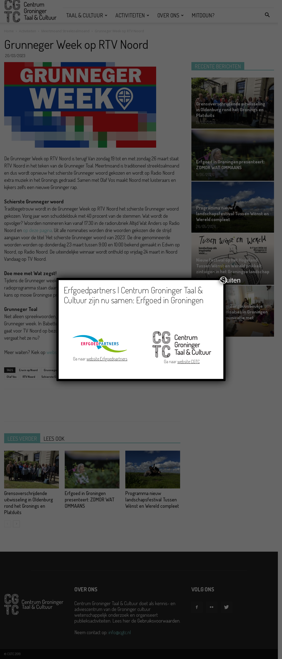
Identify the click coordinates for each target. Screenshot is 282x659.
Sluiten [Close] (223, 280)
